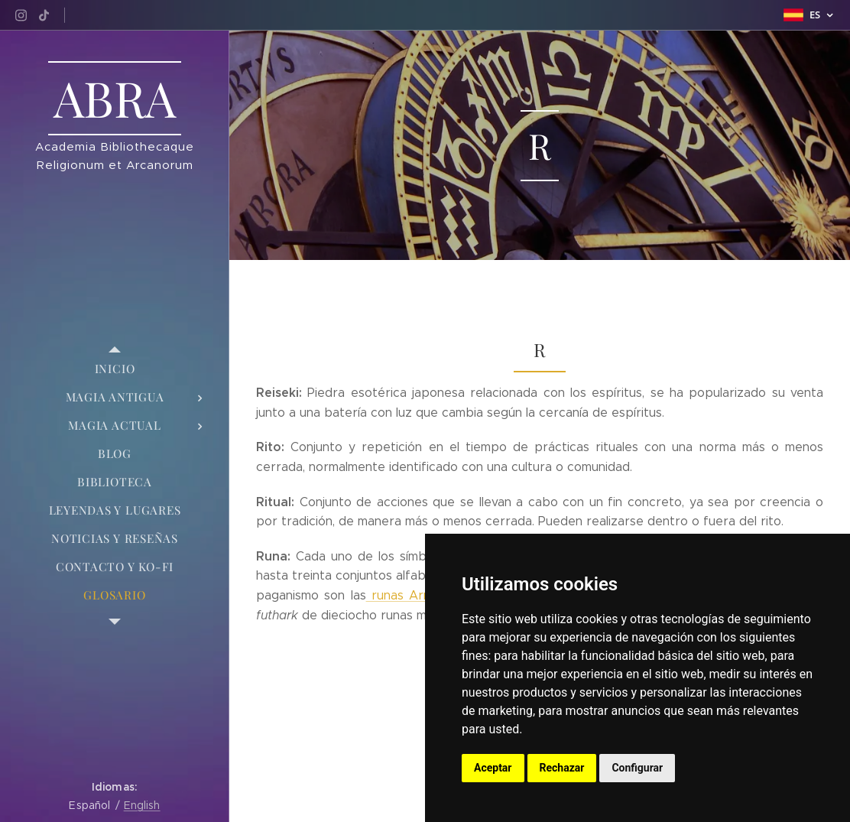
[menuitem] (115, 369)
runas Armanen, (415, 595)
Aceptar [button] (493, 768)
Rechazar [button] (562, 768)
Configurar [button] (637, 768)
